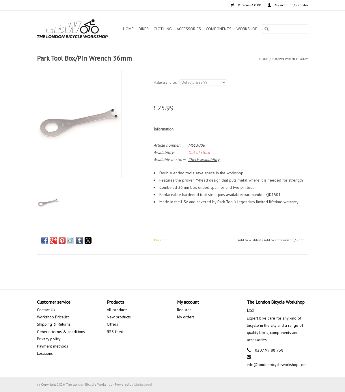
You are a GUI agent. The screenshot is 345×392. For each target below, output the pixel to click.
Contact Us (46, 309)
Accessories (189, 28)
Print (300, 240)
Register (184, 309)
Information (164, 129)
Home (128, 28)
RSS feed (115, 331)
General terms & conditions (61, 331)
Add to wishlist (250, 240)
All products (117, 309)
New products (119, 317)
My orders (186, 317)
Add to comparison (279, 240)
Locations (45, 353)
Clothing (163, 28)
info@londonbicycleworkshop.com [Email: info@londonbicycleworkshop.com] (277, 364)
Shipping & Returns (53, 324)
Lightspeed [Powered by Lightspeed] (143, 384)
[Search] (285, 28)
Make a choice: (166, 82)
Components (219, 28)
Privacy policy (49, 338)
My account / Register (288, 5)
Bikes (144, 28)
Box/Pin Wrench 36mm (289, 59)
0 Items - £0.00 (246, 5)
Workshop (247, 28)
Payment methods (52, 346)
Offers (112, 324)
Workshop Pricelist (53, 317)
